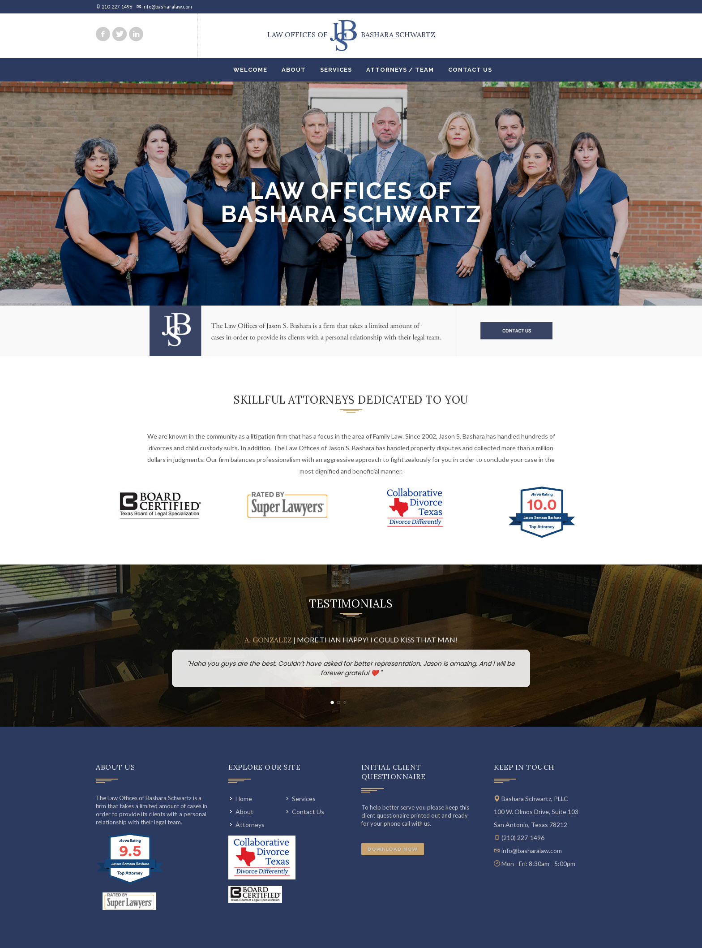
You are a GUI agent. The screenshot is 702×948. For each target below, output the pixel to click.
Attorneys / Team (400, 69)
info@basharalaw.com (167, 6)
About (294, 69)
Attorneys (250, 824)
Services (336, 69)
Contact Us (470, 69)
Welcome (250, 69)
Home (243, 798)
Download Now (393, 849)
